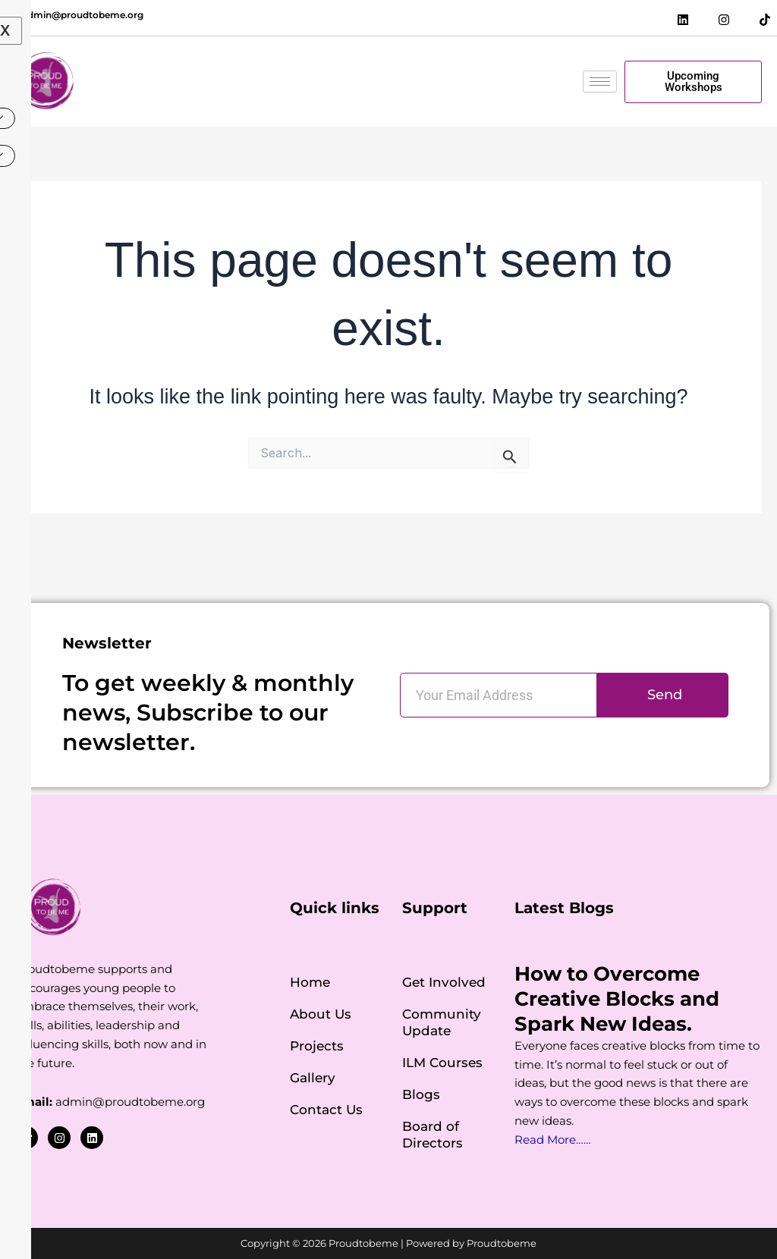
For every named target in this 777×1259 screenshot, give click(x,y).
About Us (320, 1014)
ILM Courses (442, 1062)
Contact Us (326, 1109)
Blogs (421, 1094)
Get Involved (444, 982)
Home (310, 982)
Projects (317, 1045)
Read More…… (552, 1139)
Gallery (312, 1077)
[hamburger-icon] (600, 82)
